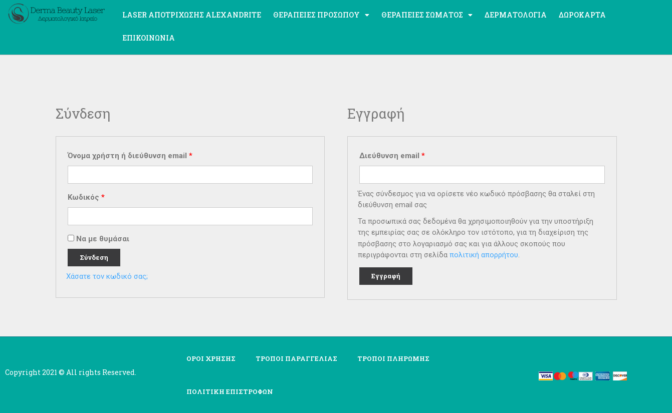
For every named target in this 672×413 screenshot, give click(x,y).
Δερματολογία (516, 15)
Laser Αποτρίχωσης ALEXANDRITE (191, 15)
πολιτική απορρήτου (484, 254)
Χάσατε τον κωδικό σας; (107, 276)
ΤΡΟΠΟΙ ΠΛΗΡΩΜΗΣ (393, 358)
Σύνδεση (94, 257)
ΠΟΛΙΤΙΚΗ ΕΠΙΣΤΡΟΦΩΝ (229, 391)
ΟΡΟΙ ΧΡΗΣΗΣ (211, 358)
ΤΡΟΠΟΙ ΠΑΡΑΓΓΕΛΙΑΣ (296, 358)
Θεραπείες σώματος (427, 15)
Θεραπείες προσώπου (321, 15)
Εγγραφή (385, 275)
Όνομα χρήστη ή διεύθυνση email (130, 155)
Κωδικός (86, 197)
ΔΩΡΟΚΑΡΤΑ (582, 15)
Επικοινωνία (148, 38)
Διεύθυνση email (392, 155)
